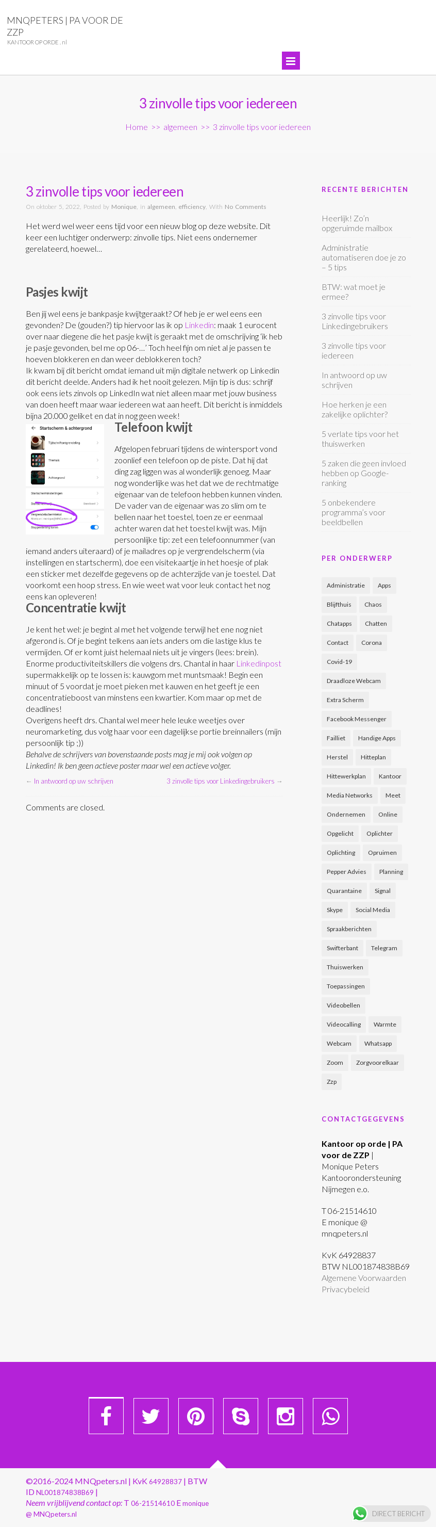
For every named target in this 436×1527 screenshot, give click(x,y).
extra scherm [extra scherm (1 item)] (345, 700)
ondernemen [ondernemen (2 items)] (346, 814)
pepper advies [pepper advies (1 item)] (346, 871)
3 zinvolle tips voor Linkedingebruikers (220, 781)
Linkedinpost (258, 663)
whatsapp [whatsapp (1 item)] (378, 1043)
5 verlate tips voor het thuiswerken (360, 438)
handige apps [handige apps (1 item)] (377, 738)
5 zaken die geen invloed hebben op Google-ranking (364, 473)
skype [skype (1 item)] (335, 910)
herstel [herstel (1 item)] (337, 757)
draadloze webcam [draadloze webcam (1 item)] (354, 681)
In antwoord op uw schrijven (73, 781)
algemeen (180, 127)
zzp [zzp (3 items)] (332, 1081)
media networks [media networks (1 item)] (350, 795)
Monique (124, 206)
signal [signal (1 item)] (383, 891)
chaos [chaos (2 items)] (373, 604)
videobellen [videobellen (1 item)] (343, 1005)
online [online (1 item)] (387, 814)
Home (136, 127)
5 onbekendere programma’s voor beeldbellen (353, 512)
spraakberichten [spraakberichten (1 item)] (349, 929)
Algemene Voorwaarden (364, 1277)
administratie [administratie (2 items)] (346, 585)
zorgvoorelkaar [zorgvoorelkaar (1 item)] (377, 1062)
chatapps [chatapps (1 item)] (339, 623)
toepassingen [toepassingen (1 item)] (346, 986)
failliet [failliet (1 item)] (336, 738)
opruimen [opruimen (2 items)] (382, 852)
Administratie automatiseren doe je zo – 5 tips (364, 257)
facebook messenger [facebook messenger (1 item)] (357, 719)
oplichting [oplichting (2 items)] (341, 852)
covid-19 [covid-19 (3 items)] (339, 661)
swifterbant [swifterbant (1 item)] (342, 948)
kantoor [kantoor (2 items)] (390, 776)
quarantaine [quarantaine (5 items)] (344, 891)
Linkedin (199, 325)
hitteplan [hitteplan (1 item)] (373, 757)
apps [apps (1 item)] (384, 585)
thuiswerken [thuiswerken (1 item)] (345, 967)
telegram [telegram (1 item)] (384, 948)
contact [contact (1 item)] (337, 642)
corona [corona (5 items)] (371, 642)
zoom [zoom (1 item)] (335, 1062)
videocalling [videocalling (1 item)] (344, 1024)
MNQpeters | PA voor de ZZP (65, 26)
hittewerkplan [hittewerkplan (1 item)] (346, 776)
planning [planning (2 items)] (391, 871)
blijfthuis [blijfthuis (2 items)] (339, 604)
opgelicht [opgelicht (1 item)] (340, 833)
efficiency (192, 206)
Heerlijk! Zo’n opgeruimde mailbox (357, 223)
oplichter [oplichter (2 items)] (379, 833)
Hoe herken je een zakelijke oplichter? (355, 409)
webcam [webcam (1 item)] (339, 1043)
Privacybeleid (346, 1289)
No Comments (245, 206)
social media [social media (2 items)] (373, 910)
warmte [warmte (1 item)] (385, 1024)
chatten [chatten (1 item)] (376, 623)
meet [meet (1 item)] (392, 795)
